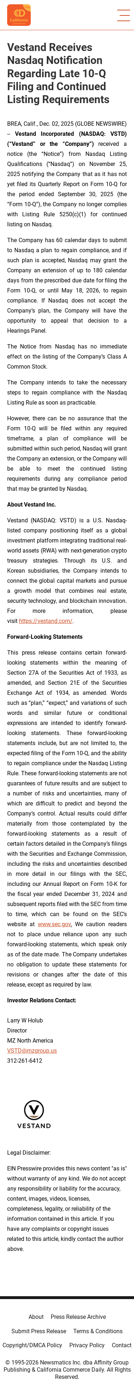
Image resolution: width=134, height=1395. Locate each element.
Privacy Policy (87, 1345)
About (36, 1316)
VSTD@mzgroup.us (32, 1050)
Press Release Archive (78, 1316)
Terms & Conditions (98, 1331)
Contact (121, 1345)
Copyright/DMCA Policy (32, 1345)
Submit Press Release (38, 1331)
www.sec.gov (54, 924)
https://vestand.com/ (46, 621)
